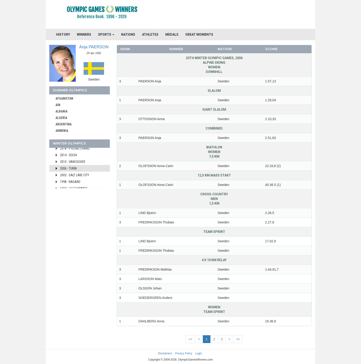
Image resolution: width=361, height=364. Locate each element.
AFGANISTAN (64, 98)
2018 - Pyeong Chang (75, 148)
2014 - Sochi (68, 155)
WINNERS (84, 34)
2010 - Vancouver (72, 162)
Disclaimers (165, 353)
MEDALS (171, 34)
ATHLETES (150, 34)
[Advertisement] (237, 15)
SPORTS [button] (106, 34)
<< (190, 339)
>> (238, 339)
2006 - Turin (68, 168)
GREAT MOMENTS (199, 34)
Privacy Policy (183, 353)
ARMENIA (61, 131)
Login (198, 353)
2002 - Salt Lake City (74, 175)
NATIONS (128, 34)
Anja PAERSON (94, 47)
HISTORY (63, 34)
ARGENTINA (63, 124)
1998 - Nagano (70, 182)
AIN (57, 105)
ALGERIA (61, 118)
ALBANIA (61, 111)
